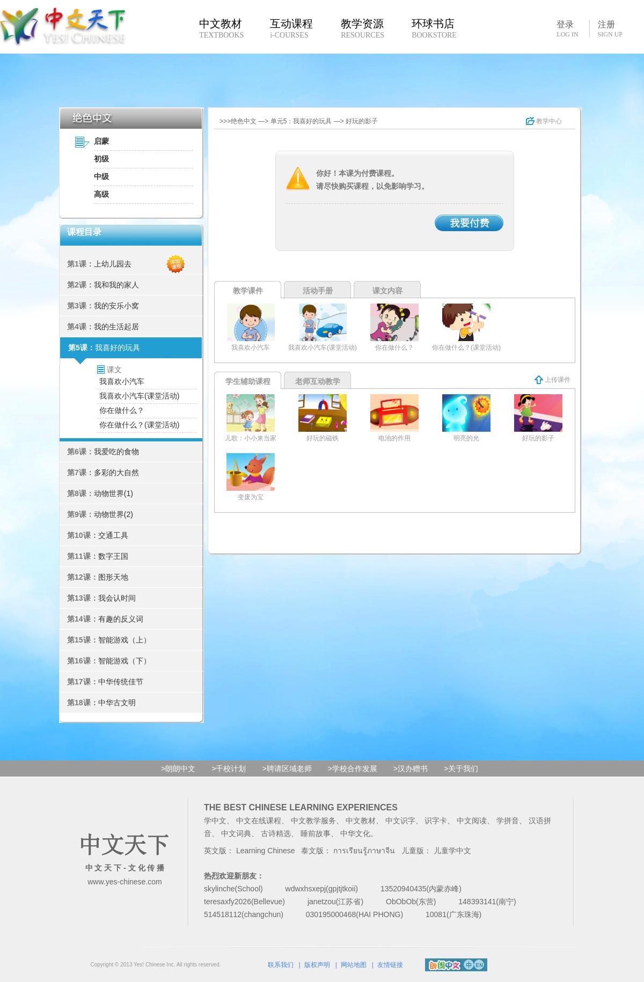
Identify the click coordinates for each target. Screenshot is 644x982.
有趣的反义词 (120, 619)
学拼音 (507, 820)
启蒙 (101, 141)
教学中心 (544, 121)
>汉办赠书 (410, 768)
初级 (101, 158)
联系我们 (281, 965)
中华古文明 (117, 702)
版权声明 (317, 965)
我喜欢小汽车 (121, 381)
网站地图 (354, 965)
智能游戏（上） (124, 640)
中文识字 (400, 820)
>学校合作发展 (352, 768)
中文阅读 (472, 820)
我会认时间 (117, 598)
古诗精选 (276, 833)
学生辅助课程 (247, 381)
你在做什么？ (121, 410)
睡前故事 (316, 833)
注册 (610, 29)
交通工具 (113, 535)
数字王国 (113, 556)
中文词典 (236, 833)
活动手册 (318, 290)
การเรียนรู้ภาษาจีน (364, 850)
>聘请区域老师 (286, 768)
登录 (567, 28)
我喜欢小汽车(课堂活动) (139, 396)
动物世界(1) (113, 493)
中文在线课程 (258, 820)
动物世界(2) (113, 514)
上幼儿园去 (112, 264)
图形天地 (113, 577)
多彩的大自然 (116, 472)
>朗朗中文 (178, 768)
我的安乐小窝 (116, 305)
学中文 (215, 820)
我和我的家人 (116, 284)
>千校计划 (228, 768)
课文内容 (387, 290)
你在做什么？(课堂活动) (139, 424)
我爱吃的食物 (116, 451)
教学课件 (248, 290)
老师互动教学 (317, 381)
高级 (101, 194)
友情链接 (390, 965)
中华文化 (355, 833)
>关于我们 (461, 768)
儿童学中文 (452, 850)
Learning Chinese (265, 850)
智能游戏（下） (124, 660)
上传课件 (552, 379)
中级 (101, 176)
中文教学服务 (313, 820)
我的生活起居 (116, 326)
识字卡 (436, 820)
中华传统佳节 (120, 681)
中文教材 (361, 820)
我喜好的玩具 (117, 347)
